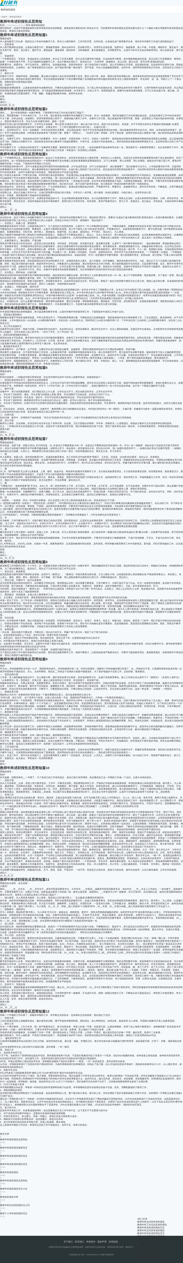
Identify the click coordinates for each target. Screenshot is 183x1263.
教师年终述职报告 (9, 1172)
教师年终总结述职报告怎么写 (15, 1205)
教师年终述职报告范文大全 (13, 1188)
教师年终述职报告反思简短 (13, 1139)
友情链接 (113, 1241)
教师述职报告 (8, 9)
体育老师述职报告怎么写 (149, 1259)
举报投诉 (90, 1241)
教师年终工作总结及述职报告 (152, 1224)
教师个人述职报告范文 (148, 1247)
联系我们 (79, 1241)
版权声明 (102, 1241)
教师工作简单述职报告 (148, 1256)
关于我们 (68, 1241)
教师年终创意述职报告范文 (13, 1156)
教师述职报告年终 (9, 1197)
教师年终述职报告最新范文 (13, 1147)
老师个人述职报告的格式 (149, 1253)
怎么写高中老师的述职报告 (151, 1250)
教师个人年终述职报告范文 (13, 1213)
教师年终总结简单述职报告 (151, 1221)
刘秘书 (4, 17)
